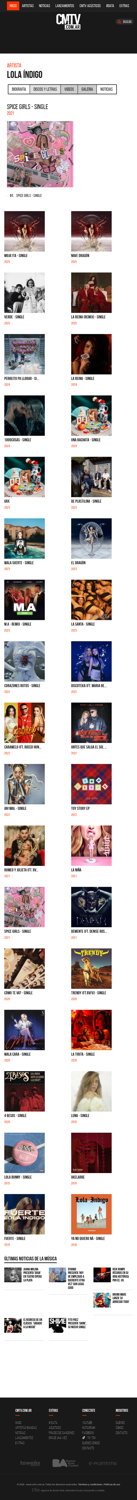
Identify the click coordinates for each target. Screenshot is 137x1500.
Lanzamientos (64, 6)
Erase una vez (58, 1438)
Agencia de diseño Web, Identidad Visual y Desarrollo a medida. (68, 1490)
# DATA (53, 1423)
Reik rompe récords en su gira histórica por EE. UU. (121, 1274)
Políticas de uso (112, 1484)
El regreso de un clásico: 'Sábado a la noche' (32, 1323)
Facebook (88, 1433)
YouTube (87, 1423)
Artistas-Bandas (26, 1428)
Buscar (124, 22)
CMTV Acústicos (90, 6)
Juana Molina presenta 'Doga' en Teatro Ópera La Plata (32, 1274)
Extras (124, 6)
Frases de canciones (61, 1433)
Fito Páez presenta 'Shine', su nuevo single (77, 1323)
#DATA (110, 6)
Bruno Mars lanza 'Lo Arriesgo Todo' (121, 1298)
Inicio (13, 6)
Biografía (19, 89)
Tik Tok (89, 1438)
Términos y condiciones (90, 1484)
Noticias (44, 6)
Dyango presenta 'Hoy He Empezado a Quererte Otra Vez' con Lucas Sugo (76, 1278)
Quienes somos (91, 1443)
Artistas (28, 6)
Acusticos (55, 1428)
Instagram (88, 1428)
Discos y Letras (45, 89)
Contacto (88, 1448)
